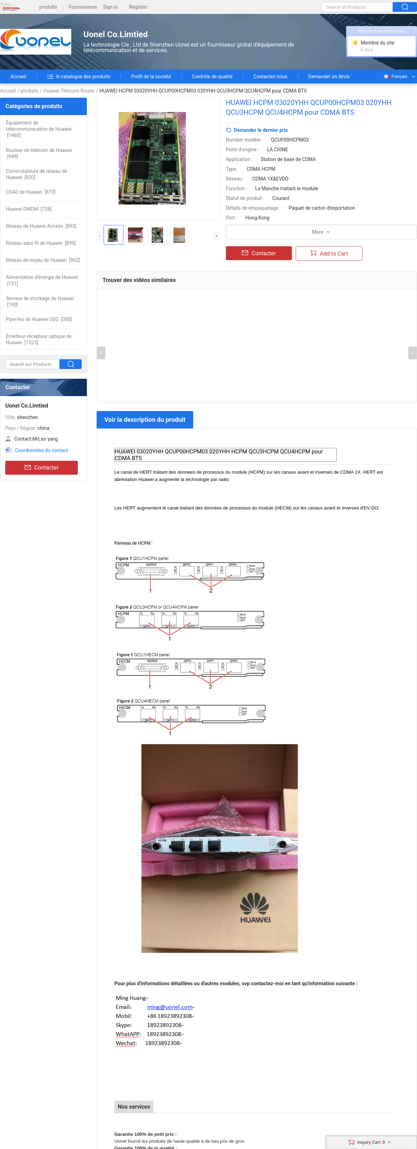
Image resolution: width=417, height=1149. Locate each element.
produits (48, 7)
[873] (31, 192)
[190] (40, 301)
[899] (41, 243)
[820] (36, 174)
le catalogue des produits (79, 76)
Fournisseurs (83, 7)
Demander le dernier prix (261, 130)
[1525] (39, 339)
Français (395, 76)
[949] (39, 153)
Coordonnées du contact (41, 450)
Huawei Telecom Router (69, 91)
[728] (28, 209)
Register (138, 7)
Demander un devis (329, 76)
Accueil (18, 76)
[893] (41, 226)
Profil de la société (151, 76)
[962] (43, 260)
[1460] (39, 129)
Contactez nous (270, 76)
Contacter (42, 467)
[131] (42, 280)
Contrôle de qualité (212, 76)
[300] (39, 319)
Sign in (110, 7)
